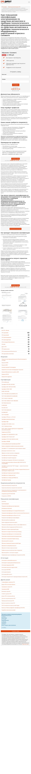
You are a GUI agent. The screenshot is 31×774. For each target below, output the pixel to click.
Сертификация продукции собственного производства (13, 460)
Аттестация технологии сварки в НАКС (9, 567)
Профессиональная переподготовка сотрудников (12, 550)
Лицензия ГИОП (5, 362)
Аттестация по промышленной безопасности (11, 562)
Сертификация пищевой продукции (9, 457)
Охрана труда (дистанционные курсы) (9, 522)
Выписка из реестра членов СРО (8, 603)
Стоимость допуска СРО (6, 593)
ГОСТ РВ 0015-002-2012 (6, 403)
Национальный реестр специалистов (9, 485)
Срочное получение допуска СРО (8, 598)
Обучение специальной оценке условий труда (11, 543)
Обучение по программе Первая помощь (10, 538)
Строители (4, 501)
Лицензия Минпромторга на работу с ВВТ (10, 372)
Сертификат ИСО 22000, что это (8, 424)
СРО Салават (4, 6)
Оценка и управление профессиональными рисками (12, 446)
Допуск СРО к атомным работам (8, 596)
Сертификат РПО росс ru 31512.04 (8, 417)
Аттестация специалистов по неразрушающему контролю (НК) (14, 576)
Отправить (15, 85)
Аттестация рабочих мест (7, 574)
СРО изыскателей (5, 335)
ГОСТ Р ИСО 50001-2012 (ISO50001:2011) (10, 393)
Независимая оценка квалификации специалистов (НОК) (13, 555)
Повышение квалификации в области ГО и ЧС (11, 515)
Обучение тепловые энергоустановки (9, 548)
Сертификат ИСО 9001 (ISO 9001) (8, 384)
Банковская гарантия (6, 591)
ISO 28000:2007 (5, 412)
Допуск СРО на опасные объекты (8, 584)
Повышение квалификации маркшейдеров (10, 517)
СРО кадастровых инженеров (8, 353)
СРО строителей (5, 332)
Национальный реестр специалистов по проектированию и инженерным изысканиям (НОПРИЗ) (14, 491)
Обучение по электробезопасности (9, 545)
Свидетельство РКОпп (6, 432)
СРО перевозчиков (6, 349)
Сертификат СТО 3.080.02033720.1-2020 (9, 434)
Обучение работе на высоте (7, 541)
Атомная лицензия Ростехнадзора (9, 367)
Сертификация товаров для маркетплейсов (10, 473)
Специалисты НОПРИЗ (6, 496)
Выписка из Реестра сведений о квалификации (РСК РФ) (13, 607)
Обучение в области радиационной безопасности (12, 527)
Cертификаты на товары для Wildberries (10, 477)
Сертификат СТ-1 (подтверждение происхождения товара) (13, 448)
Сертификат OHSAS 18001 (7, 389)
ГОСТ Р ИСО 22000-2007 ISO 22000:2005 (9, 396)
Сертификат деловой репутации (8, 419)
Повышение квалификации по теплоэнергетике (11, 534)
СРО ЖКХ (3, 344)
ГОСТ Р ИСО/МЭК (5, 414)
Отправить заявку (15, 631)
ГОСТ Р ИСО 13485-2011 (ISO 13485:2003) (10, 400)
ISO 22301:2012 (5, 407)
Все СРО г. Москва (5, 330)
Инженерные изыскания (7, 508)
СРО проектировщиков (6, 337)
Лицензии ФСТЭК (5, 374)
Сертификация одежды (6, 480)
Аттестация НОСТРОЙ (6, 569)
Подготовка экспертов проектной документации (12, 536)
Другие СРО (4, 346)
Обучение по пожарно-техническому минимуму (11, 531)
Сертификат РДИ (5, 421)
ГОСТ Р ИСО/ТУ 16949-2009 (7, 398)
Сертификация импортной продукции (9, 455)
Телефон (4, 79)
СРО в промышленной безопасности (9, 351)
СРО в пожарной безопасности (8, 342)
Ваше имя (4, 74)
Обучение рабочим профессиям (8, 520)
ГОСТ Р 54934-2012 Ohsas (7, 426)
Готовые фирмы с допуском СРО (8, 582)
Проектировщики (5, 503)
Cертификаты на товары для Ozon (8, 475)
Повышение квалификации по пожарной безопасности (13, 510)
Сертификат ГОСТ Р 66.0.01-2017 (8, 436)
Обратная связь (25, 644)
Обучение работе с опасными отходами (10, 552)
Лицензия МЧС (5, 365)
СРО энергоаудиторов (6, 339)
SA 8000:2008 (4, 405)
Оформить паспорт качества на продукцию (10, 453)
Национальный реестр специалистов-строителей (12, 487)
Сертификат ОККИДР (6, 441)
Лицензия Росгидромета (7, 376)
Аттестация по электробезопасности (9, 560)
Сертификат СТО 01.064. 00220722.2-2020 (10, 439)
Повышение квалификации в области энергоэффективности (14, 524)
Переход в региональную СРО (14, 6)
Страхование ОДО (5, 589)
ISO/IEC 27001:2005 (5, 391)
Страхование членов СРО (7, 586)
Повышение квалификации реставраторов (10, 506)
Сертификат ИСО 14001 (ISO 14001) (9, 386)
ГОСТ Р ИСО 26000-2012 (6, 410)
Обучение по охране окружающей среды (10, 529)
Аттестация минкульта (6, 572)
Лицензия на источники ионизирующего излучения (12, 369)
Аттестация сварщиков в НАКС (8, 565)
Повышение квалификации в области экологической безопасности (15, 513)
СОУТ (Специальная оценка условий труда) (10, 605)
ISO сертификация (5, 382)
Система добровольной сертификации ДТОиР (11, 443)
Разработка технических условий (8, 610)
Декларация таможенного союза (8, 450)
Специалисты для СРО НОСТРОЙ (8, 493)
